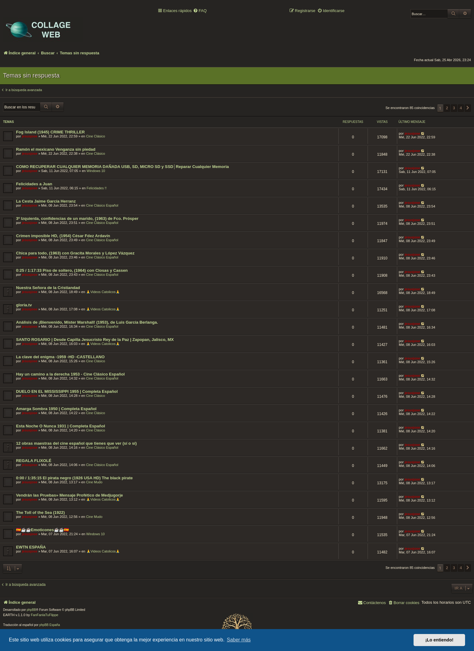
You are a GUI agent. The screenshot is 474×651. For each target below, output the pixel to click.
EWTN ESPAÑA (31, 547)
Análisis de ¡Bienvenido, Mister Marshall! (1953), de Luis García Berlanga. (87, 322)
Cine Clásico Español (102, 205)
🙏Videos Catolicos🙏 (103, 292)
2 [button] (447, 108)
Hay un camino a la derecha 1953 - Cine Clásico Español (70, 374)
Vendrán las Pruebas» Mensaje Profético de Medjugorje (69, 495)
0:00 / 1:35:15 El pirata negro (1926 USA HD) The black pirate (74, 478)
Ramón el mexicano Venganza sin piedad (55, 149)
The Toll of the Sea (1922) (40, 512)
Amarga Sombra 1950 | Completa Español (56, 408)
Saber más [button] (239, 639)
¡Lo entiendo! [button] (439, 639)
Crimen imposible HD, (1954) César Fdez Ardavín (63, 235)
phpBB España (49, 625)
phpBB (31, 609)
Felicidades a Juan (34, 184)
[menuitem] (200, 10)
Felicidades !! (97, 188)
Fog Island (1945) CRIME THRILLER (50, 132)
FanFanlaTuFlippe (44, 615)
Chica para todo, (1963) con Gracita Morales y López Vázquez (75, 253)
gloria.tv (24, 305)
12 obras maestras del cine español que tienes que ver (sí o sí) (76, 443)
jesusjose (29, 136)
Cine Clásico (95, 136)
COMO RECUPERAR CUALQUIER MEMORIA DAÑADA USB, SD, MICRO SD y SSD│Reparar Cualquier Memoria (122, 166)
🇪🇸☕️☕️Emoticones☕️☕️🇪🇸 (42, 529)
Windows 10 (96, 171)
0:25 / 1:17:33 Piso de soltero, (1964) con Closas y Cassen (72, 270)
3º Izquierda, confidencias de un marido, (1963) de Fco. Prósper (77, 218)
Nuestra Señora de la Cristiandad (48, 287)
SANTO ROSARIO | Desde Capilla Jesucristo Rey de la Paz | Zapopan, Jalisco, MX (95, 339)
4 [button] (461, 108)
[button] (468, 108)
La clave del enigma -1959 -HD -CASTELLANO (60, 357)
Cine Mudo (94, 482)
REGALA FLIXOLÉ (34, 460)
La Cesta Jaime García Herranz (46, 201)
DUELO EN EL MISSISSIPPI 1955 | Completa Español (67, 391)
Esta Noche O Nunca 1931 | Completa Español (60, 426)
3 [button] (454, 108)
